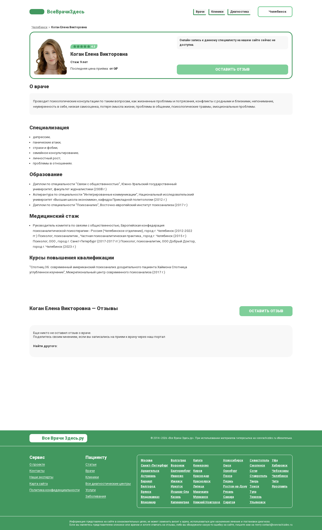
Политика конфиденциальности (54, 490)
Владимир (148, 502)
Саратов (229, 502)
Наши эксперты (41, 477)
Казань (176, 497)
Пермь (228, 481)
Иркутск (177, 486)
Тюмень (256, 497)
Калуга (197, 460)
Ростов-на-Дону (235, 486)
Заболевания (95, 496)
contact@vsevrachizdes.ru (277, 524)
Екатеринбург (180, 471)
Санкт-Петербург (154, 465)
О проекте (37, 464)
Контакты (37, 471)
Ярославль (279, 486)
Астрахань (148, 476)
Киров (197, 471)
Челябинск (280, 476)
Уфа (275, 460)
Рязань (228, 491)
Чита (275, 481)
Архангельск (150, 471)
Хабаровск (279, 465)
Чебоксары (280, 471)
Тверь (254, 481)
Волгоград (178, 460)
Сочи (253, 471)
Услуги (90, 490)
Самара (228, 497)
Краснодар (201, 476)
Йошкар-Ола (180, 491)
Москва (146, 460)
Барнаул (146, 481)
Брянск (146, 491)
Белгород (148, 486)
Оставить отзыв (232, 69)
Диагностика (239, 11)
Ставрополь (258, 476)
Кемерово (201, 465)
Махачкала (200, 491)
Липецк (198, 486)
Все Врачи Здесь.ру (62, 438)
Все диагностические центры (108, 483)
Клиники (217, 11)
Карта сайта (38, 483)
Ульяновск (257, 502)
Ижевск (176, 481)
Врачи (200, 11)
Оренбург (230, 471)
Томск (254, 486)
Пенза (227, 476)
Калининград (180, 502)
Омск (227, 465)
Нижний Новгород (206, 502)
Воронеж (177, 465)
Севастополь (259, 460)
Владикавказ (150, 497)
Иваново (177, 476)
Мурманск (200, 497)
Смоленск (257, 465)
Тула (253, 491)
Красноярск (201, 481)
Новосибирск (233, 460)
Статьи (90, 464)
